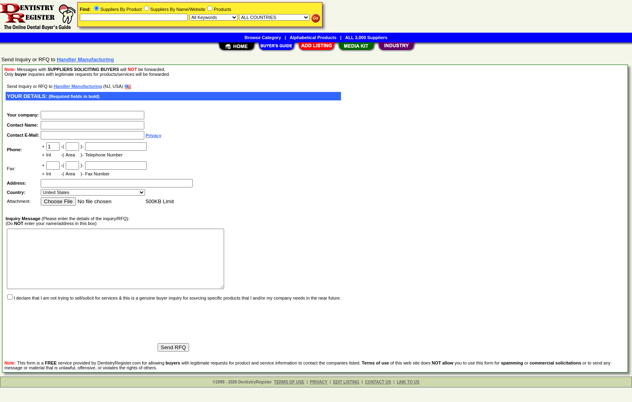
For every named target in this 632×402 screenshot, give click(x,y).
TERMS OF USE (289, 396)
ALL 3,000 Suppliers (366, 37)
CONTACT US (378, 396)
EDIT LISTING (346, 396)
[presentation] (67, 332)
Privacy (153, 135)
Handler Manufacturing (78, 86)
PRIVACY (319, 396)
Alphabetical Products (313, 37)
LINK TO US (408, 396)
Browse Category (263, 37)
